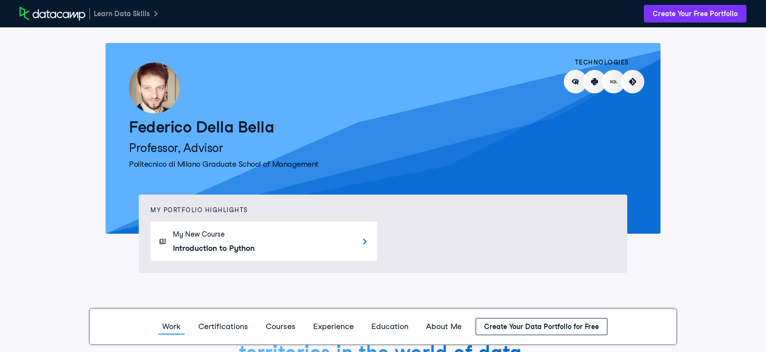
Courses (281, 326)
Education (389, 326)
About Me (444, 326)
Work (171, 326)
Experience (333, 326)
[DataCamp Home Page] (52, 14)
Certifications (223, 326)
